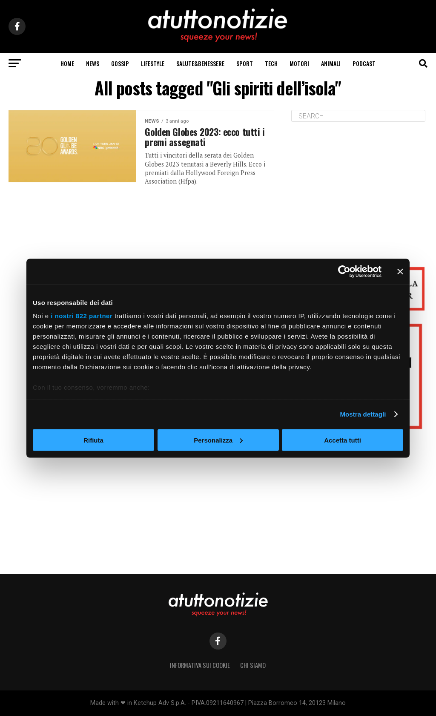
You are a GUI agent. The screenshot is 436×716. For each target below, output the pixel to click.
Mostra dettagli (363, 414)
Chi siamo (253, 665)
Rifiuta (93, 439)
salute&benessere (200, 63)
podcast (364, 63)
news (92, 63)
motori (299, 63)
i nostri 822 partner (81, 315)
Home (67, 63)
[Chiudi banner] (400, 271)
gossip (120, 63)
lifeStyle (152, 63)
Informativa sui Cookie (200, 665)
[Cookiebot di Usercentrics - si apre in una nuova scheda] (344, 271)
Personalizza (218, 439)
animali (331, 63)
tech (271, 63)
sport (244, 63)
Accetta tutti (342, 439)
